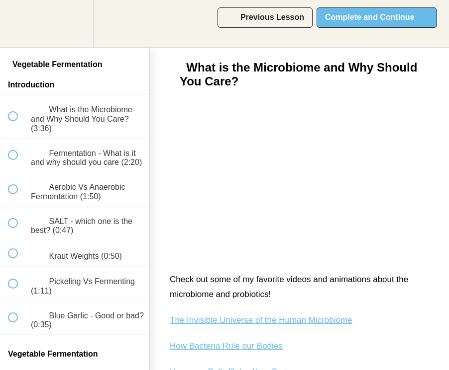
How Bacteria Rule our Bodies (226, 346)
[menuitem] (74, 23)
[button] (18, 23)
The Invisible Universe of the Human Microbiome (261, 320)
